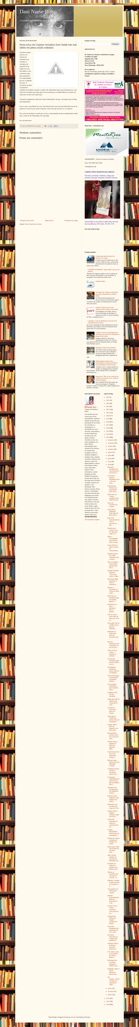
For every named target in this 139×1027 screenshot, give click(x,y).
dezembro (111, 440)
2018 (108, 422)
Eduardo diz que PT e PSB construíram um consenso (113, 556)
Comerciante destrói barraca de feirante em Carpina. (105, 257)
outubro (110, 446)
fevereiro (111, 991)
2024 (108, 403)
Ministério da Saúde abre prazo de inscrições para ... (113, 635)
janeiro (110, 994)
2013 (108, 437)
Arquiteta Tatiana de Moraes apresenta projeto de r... (113, 946)
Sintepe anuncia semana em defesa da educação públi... (112, 745)
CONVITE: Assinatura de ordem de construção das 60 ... (113, 823)
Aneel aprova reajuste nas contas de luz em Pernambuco (113, 718)
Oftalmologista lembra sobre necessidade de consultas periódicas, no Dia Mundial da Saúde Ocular (107, 363)
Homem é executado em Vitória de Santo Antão (113, 590)
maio (109, 461)
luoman (73, 1017)
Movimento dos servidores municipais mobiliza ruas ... (113, 963)
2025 (108, 400)
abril (109, 464)
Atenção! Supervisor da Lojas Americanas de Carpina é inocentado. (107, 308)
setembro (111, 449)
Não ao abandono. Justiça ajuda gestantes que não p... (113, 564)
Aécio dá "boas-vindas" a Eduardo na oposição (112, 653)
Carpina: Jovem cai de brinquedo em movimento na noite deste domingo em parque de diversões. (107, 334)
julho (109, 455)
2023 (108, 406)
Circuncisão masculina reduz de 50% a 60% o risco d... (113, 661)
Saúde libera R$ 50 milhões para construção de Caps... (113, 701)
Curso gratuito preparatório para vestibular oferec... (113, 686)
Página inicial (49, 220)
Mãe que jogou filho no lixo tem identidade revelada (113, 763)
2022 (108, 409)
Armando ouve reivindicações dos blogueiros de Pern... (113, 790)
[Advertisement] (49, 202)
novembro (111, 443)
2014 (108, 434)
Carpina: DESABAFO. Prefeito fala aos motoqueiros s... (113, 832)
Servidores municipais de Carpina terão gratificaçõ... (113, 937)
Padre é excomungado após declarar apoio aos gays (113, 539)
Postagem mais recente (27, 220)
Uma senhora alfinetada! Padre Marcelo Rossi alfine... (113, 512)
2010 (108, 1004)
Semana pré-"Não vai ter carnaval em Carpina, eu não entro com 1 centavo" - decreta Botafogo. (107, 378)
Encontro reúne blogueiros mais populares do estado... (113, 798)
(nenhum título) (100, 281)
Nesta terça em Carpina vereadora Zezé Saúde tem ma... (113, 497)
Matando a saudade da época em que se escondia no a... (113, 883)
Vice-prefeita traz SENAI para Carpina (113, 891)
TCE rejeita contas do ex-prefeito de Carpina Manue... (113, 954)
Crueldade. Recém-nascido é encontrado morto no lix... (113, 771)
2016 (108, 428)
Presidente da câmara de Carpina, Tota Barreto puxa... (113, 866)
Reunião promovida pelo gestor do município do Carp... (113, 899)
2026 (108, 397)
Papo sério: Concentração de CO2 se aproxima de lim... (113, 521)
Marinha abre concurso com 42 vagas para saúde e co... (113, 531)
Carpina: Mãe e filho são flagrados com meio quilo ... (113, 727)
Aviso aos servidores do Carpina (112, 504)
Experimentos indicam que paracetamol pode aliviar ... (113, 488)
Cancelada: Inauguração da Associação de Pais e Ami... (113, 929)
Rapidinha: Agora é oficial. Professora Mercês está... (113, 971)
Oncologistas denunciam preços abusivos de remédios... (113, 669)
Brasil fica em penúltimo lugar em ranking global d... (113, 598)
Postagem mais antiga (71, 220)
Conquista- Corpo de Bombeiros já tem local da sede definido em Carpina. (102, 322)
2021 (108, 413)
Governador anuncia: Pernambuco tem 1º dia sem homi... (113, 479)
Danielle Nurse (91, 407)
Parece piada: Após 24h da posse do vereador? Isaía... (113, 849)
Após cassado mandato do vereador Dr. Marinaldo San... (113, 857)
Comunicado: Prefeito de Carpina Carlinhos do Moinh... (112, 919)
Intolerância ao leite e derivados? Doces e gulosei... (112, 608)
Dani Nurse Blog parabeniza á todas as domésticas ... (113, 581)
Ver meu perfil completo (92, 519)
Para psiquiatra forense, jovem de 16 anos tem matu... (113, 735)
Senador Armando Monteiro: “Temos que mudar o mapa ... (113, 573)
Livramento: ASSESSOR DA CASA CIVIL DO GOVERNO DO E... (113, 780)
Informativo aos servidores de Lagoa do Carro (113, 806)
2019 (108, 419)
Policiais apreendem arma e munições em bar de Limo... (113, 644)
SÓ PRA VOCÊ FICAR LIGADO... (112, 694)
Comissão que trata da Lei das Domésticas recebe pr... (113, 754)
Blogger (87, 1017)
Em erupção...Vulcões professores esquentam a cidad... (113, 980)
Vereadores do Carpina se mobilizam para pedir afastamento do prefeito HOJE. (107, 294)
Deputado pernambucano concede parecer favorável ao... (113, 469)
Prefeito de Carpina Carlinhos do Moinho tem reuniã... (113, 841)
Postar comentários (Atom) (33, 224)
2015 (108, 431)
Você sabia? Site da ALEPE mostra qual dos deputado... (113, 625)
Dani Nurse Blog (37, 11)
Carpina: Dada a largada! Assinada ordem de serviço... (113, 813)
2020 (108, 416)
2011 (107, 1001)
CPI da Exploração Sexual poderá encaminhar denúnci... (113, 678)
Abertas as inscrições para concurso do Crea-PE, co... (113, 874)
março (110, 988)
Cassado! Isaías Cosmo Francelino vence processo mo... (113, 909)
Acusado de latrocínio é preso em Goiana (112, 710)
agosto (110, 452)
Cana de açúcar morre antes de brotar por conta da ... (113, 617)
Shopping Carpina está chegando (106, 348)
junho (110, 458)
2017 (108, 425)
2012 (108, 998)
